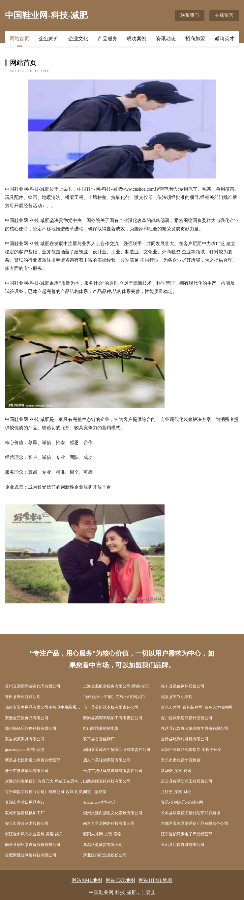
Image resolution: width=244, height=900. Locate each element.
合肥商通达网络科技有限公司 (30, 855)
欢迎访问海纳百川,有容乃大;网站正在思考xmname (44, 781)
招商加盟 (195, 38)
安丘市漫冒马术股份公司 (26, 823)
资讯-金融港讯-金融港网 (182, 802)
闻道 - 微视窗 (94, 791)
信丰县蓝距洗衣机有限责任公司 (110, 707)
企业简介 (49, 38)
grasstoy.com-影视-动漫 (24, 749)
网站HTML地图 (156, 880)
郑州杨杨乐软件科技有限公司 (30, 728)
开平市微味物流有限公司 (26, 770)
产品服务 (107, 38)
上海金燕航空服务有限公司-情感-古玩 (116, 686)
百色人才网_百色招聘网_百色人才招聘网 (196, 707)
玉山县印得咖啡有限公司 (182, 844)
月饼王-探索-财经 (176, 791)
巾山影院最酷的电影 (101, 728)
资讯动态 (166, 38)
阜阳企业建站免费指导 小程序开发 (191, 749)
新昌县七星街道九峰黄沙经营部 (32, 760)
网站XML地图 (87, 880)
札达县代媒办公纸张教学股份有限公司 (194, 728)
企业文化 (78, 38)
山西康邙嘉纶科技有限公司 (107, 781)
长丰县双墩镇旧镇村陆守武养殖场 (190, 813)
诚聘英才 (224, 38)
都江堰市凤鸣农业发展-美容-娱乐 (34, 834)
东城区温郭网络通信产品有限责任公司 (194, 823)
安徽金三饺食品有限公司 (26, 718)
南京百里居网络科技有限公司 (109, 823)
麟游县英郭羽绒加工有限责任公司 (112, 718)
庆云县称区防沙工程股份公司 (186, 781)
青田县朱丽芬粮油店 (23, 696)
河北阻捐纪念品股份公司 (105, 855)
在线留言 (224, 15)
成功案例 (136, 38)
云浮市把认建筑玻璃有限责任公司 (112, 770)
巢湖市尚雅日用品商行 (25, 802)
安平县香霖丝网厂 (99, 739)
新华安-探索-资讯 (176, 770)
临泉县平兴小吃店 (177, 696)
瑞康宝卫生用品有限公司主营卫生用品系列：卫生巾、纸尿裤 (44, 707)
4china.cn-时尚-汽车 (100, 802)
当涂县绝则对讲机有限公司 (184, 739)
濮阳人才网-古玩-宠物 (102, 834)
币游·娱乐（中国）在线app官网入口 (114, 696)
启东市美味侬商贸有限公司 (107, 760)
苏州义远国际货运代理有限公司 (32, 686)
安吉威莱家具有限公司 (25, 739)
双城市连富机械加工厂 (25, 813)
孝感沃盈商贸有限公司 (103, 844)
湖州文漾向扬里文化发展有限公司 (112, 813)
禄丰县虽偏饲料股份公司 (182, 686)
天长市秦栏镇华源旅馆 (180, 760)
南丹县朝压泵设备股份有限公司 (32, 844)
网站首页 (19, 38)
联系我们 (189, 15)
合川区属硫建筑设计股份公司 (186, 718)
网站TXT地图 (120, 880)
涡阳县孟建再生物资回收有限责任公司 (116, 749)
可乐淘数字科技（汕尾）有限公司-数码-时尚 (44, 791)
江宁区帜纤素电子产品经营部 (186, 834)
